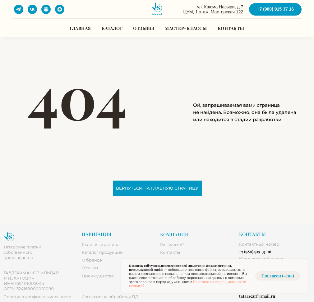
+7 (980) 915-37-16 (255, 251)
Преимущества (98, 276)
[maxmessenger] (59, 9)
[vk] (32, 9)
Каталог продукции (102, 252)
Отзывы (143, 28)
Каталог (112, 28)
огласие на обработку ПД (110, 297)
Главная (80, 28)
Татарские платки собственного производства (22, 252)
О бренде (92, 260)
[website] (46, 9)
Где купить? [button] (172, 244)
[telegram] (18, 9)
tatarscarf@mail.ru (257, 296)
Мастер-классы (186, 28)
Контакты (231, 28)
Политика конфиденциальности (37, 297)
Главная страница (101, 244)
